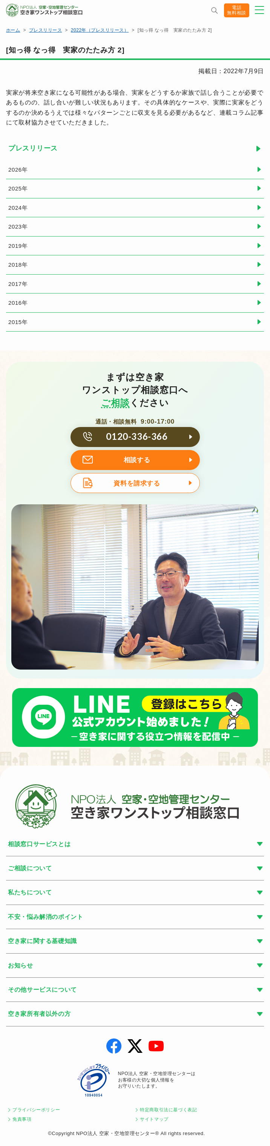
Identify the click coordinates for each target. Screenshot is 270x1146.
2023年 (18, 226)
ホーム (13, 30)
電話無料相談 (236, 10)
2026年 (18, 169)
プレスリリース (45, 30)
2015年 (18, 322)
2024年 (18, 207)
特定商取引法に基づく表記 (168, 1109)
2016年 (18, 303)
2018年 (18, 264)
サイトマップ (154, 1119)
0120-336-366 (136, 436)
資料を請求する (137, 483)
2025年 (18, 188)
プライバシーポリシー (36, 1109)
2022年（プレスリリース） (100, 30)
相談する (137, 460)
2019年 (18, 246)
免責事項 (22, 1119)
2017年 (18, 284)
